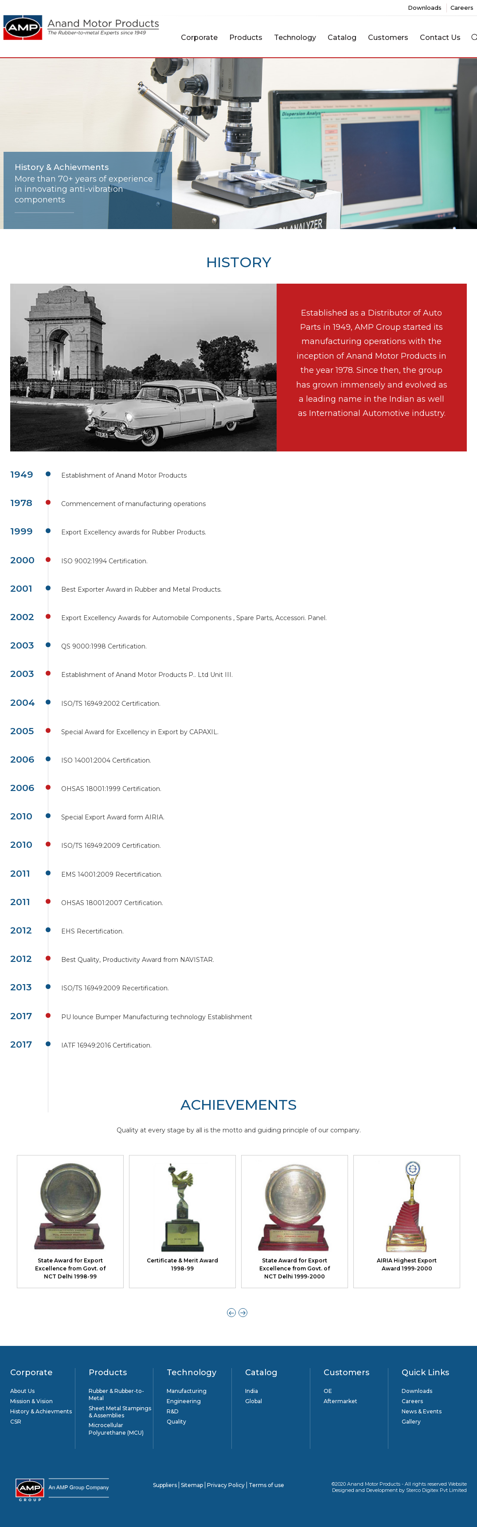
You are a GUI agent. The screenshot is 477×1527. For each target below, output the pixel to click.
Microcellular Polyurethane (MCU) (116, 1429)
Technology (295, 37)
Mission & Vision (31, 1401)
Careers (461, 7)
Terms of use (266, 1485)
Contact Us (440, 37)
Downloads (425, 7)
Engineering (184, 1401)
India (251, 1391)
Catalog (342, 37)
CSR (15, 1421)
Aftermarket (340, 1401)
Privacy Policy (226, 1485)
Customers (388, 37)
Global (253, 1401)
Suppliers (165, 1485)
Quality (176, 1421)
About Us (22, 1391)
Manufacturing (187, 1391)
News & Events (422, 1411)
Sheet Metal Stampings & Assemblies (120, 1412)
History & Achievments (41, 1411)
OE (328, 1391)
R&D (173, 1411)
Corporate (199, 37)
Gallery (411, 1421)
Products (245, 37)
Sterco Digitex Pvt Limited (436, 1490)
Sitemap (192, 1485)
